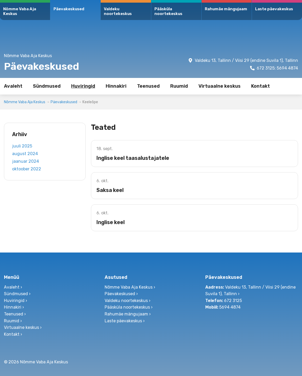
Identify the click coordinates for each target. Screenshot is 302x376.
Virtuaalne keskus (219, 86)
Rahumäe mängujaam (226, 9)
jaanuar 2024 (25, 161)
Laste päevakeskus (274, 9)
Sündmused (47, 86)
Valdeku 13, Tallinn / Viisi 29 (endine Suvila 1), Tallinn (246, 60)
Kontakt (260, 86)
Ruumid (179, 86)
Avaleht (13, 86)
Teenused (148, 86)
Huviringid (83, 86)
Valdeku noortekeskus (118, 11)
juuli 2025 (22, 146)
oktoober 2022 (26, 168)
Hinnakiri (116, 86)
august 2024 (25, 153)
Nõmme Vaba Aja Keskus (19, 11)
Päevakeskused (68, 9)
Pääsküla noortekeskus (168, 11)
